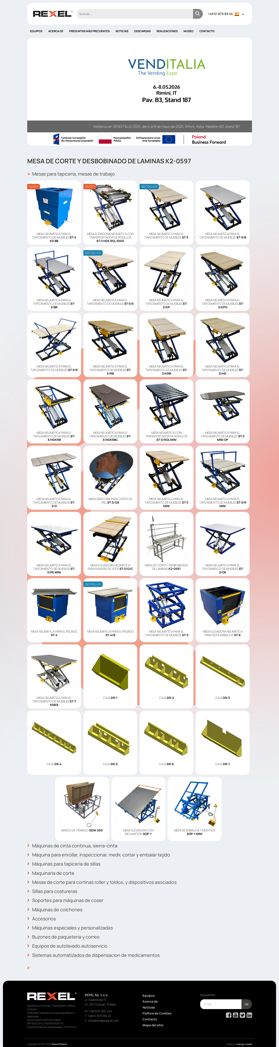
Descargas (142, 31)
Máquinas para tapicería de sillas (65, 862)
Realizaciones (167, 31)
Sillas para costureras (53, 888)
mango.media (244, 1037)
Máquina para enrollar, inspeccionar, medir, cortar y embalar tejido (100, 854)
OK (246, 998)
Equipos (36, 31)
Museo (188, 31)
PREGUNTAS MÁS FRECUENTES (89, 31)
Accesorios (42, 914)
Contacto (207, 31)
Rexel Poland (59, 1037)
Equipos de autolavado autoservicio (68, 940)
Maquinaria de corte (51, 871)
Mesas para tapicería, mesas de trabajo (72, 173)
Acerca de (55, 31)
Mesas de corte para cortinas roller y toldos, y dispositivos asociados (104, 880)
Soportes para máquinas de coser (66, 897)
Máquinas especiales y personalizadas (71, 923)
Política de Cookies (157, 1007)
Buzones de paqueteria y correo (64, 932)
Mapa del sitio (153, 1018)
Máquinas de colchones (55, 906)
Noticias (122, 31)
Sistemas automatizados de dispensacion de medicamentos (95, 949)
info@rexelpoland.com (103, 1014)
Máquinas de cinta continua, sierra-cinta (73, 845)
